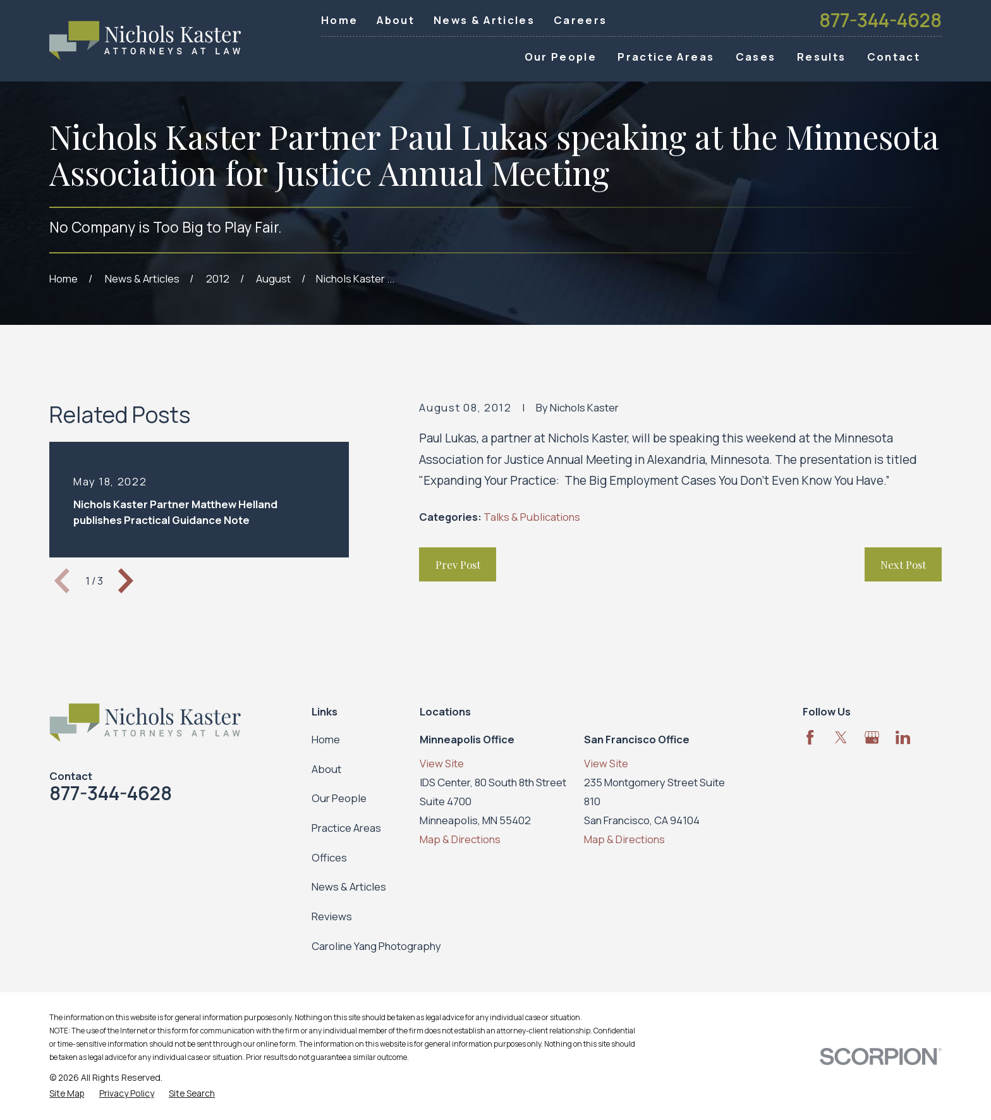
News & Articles (484, 20)
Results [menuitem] (821, 56)
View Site (442, 763)
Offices (329, 857)
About (396, 20)
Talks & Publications (531, 516)
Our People (339, 798)
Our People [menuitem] (561, 56)
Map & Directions (460, 839)
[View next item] (125, 580)
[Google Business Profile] (872, 737)
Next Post (903, 564)
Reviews (332, 916)
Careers (580, 20)
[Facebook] (810, 737)
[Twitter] (841, 737)
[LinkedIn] (903, 737)
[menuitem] (66, 1093)
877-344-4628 (880, 20)
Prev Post (457, 564)
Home (339, 20)
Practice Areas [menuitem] (665, 56)
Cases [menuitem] (756, 56)
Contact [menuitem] (893, 56)
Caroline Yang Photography (376, 946)
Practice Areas (346, 827)
